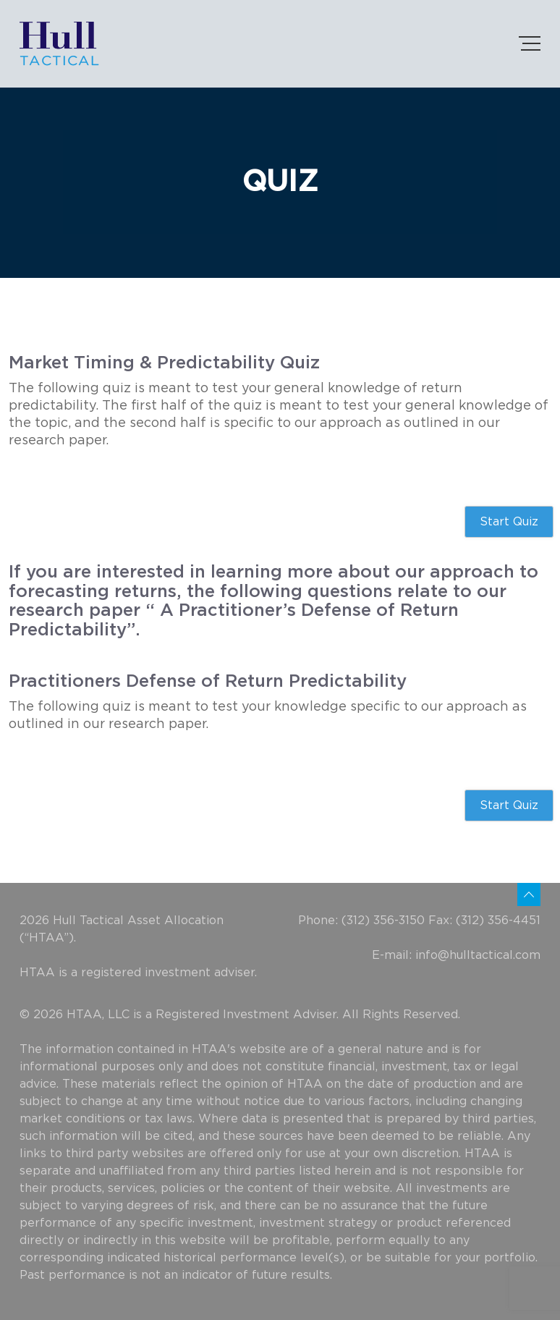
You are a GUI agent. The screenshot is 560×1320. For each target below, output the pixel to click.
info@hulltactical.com (477, 955)
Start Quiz (509, 522)
